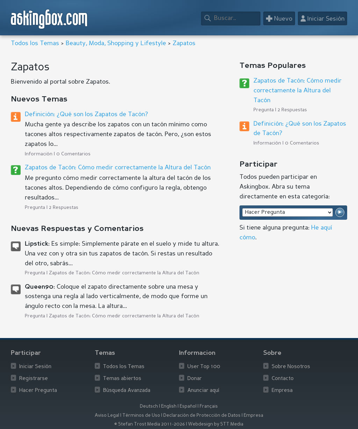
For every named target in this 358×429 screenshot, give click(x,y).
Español (188, 406)
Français (209, 406)
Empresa (282, 390)
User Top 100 (203, 367)
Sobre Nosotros (291, 367)
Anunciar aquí (203, 390)
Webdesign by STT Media (215, 424)
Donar (194, 378)
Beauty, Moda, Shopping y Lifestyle (116, 43)
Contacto (283, 378)
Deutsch (149, 406)
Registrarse (33, 378)
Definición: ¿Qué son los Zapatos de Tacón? (86, 114)
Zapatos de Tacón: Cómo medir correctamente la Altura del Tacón (117, 167)
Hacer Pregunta (38, 390)
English (169, 406)
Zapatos (184, 43)
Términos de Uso (141, 415)
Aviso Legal (107, 415)
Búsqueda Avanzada (126, 390)
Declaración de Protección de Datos (202, 415)
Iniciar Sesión (35, 367)
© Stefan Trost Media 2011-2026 (149, 424)
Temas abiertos (122, 378)
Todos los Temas (35, 43)
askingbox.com (49, 19)
